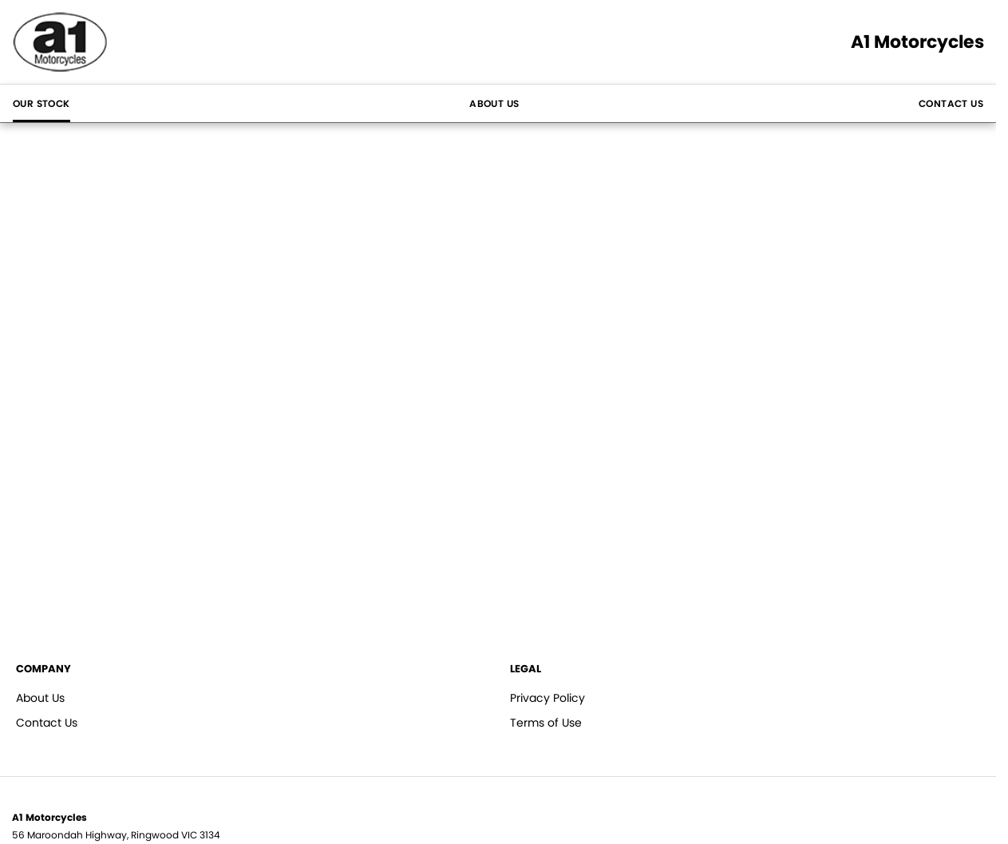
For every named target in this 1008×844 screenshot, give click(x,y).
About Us (494, 103)
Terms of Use (546, 723)
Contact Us (951, 103)
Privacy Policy (547, 698)
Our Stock (41, 103)
